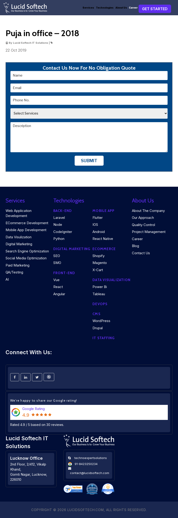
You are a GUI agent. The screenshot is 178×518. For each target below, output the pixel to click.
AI (7, 279)
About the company (148, 210)
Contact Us (141, 253)
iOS (95, 224)
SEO (56, 256)
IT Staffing (103, 338)
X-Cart (97, 270)
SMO (57, 263)
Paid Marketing (17, 265)
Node (57, 224)
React (58, 287)
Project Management (148, 232)
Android (98, 232)
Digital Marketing (19, 244)
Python (58, 238)
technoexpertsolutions (90, 458)
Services (88, 7)
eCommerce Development (27, 223)
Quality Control (143, 225)
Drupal (97, 328)
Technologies (105, 7)
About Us (121, 7)
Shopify (98, 256)
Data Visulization (19, 237)
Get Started (155, 8)
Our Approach (143, 217)
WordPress (101, 321)
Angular (59, 294)
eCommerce (104, 249)
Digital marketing (72, 249)
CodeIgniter (62, 232)
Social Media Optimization (26, 258)
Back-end (62, 211)
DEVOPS (99, 304)
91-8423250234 (86, 464)
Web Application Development (19, 213)
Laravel (59, 217)
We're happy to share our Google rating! (43, 400)
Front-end (64, 273)
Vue (56, 280)
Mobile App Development (26, 230)
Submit (89, 160)
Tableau (98, 294)
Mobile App (103, 211)
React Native (102, 238)
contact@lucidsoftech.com (89, 473)
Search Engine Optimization (27, 251)
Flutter (97, 217)
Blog (135, 246)
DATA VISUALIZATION (111, 280)
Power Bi (99, 287)
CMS (96, 314)
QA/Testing (14, 272)
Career (133, 7)
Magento (99, 263)
